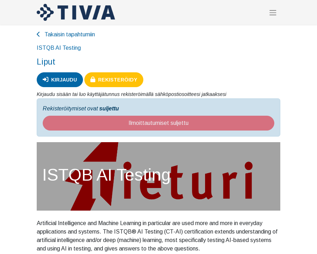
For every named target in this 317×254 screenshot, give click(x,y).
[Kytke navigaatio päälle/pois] (272, 12)
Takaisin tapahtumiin (66, 34)
